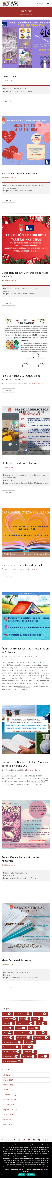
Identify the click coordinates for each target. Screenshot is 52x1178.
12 (34, 1140)
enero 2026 (8, 1090)
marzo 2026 (8, 1080)
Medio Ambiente (23, 1037)
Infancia (7, 1032)
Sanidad (27, 1047)
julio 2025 (7, 1119)
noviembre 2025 (10, 1100)
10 (24, 1140)
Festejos (7, 1028)
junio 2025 (7, 1124)
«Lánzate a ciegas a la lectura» (19, 173)
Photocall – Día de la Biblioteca (19, 463)
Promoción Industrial (10, 1047)
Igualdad (33, 1028)
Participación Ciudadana (11, 1042)
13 (39, 1140)
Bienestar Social (9, 1018)
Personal (29, 1042)
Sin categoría (29, 1051)
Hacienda (20, 1028)
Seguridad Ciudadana (11, 1051)
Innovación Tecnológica (24, 1032)
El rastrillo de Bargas (24, 1023)
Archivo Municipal (22, 1013)
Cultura (24, 1018)
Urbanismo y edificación (11, 1061)
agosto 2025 (8, 1114)
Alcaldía (7, 1013)
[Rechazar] (49, 1160)
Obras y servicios (41, 1037)
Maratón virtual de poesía (16, 960)
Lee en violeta (10, 76)
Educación (7, 1023)
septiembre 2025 (10, 1110)
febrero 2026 (8, 1085)
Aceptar (21, 1175)
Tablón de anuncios (10, 1056)
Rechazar (31, 1175)
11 (29, 1140)
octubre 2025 (8, 1105)
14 (45, 1140)
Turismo (43, 1056)
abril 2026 (7, 1075)
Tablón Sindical (28, 1056)
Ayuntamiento (40, 1013)
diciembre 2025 (9, 1095)
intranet (41, 1032)
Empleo (40, 1023)
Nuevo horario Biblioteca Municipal (22, 565)
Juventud (7, 1037)
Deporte (36, 1018)
